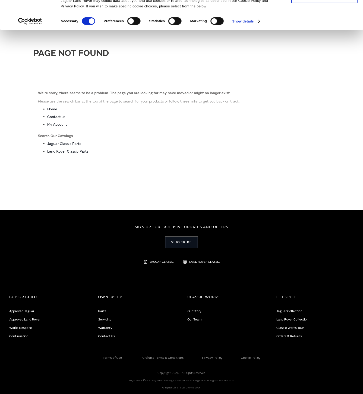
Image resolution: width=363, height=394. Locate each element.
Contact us (56, 117)
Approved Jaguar (21, 311)
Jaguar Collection (289, 311)
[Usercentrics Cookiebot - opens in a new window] (30, 48)
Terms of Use (112, 358)
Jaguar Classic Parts (64, 143)
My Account (57, 124)
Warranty (105, 328)
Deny (324, 25)
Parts (102, 311)
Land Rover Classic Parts (67, 151)
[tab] (48, 297)
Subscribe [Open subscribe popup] (181, 242)
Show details (243, 49)
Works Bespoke (20, 328)
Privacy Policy (212, 358)
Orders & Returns (289, 336)
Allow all (324, 11)
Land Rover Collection (292, 319)
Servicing (104, 319)
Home (52, 109)
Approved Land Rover (25, 319)
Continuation (18, 336)
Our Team (194, 319)
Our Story (194, 311)
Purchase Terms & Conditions (162, 358)
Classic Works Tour (290, 328)
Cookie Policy (250, 358)
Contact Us (106, 336)
